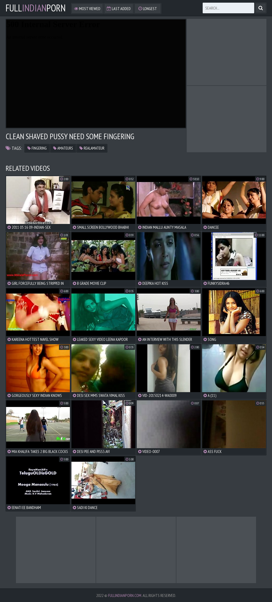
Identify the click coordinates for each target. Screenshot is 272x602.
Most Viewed (87, 8)
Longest (147, 8)
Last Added (119, 8)
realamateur (91, 148)
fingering (37, 148)
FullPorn (36, 8)
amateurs (63, 148)
